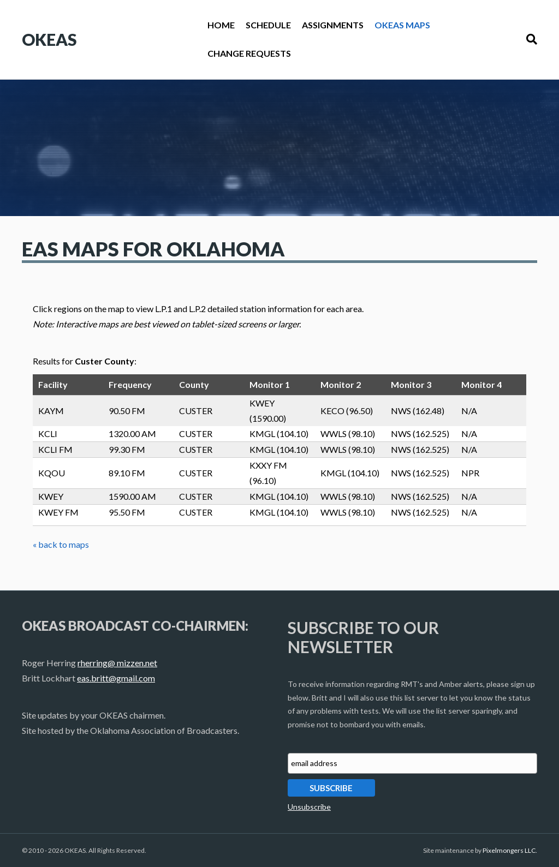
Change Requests (249, 53)
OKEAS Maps (402, 25)
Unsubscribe (309, 806)
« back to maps (61, 544)
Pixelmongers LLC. (510, 850)
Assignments (333, 25)
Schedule (268, 25)
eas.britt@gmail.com (116, 678)
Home (221, 25)
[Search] (529, 39)
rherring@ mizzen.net (117, 662)
